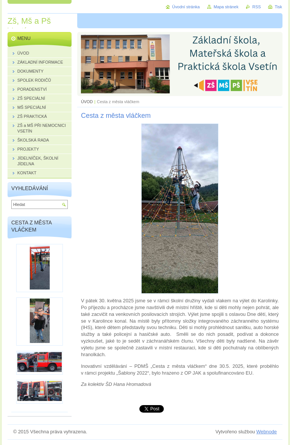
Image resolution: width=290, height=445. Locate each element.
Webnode (266, 431)
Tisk (278, 7)
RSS (256, 7)
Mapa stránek (226, 7)
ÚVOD (87, 101)
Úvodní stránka (186, 7)
